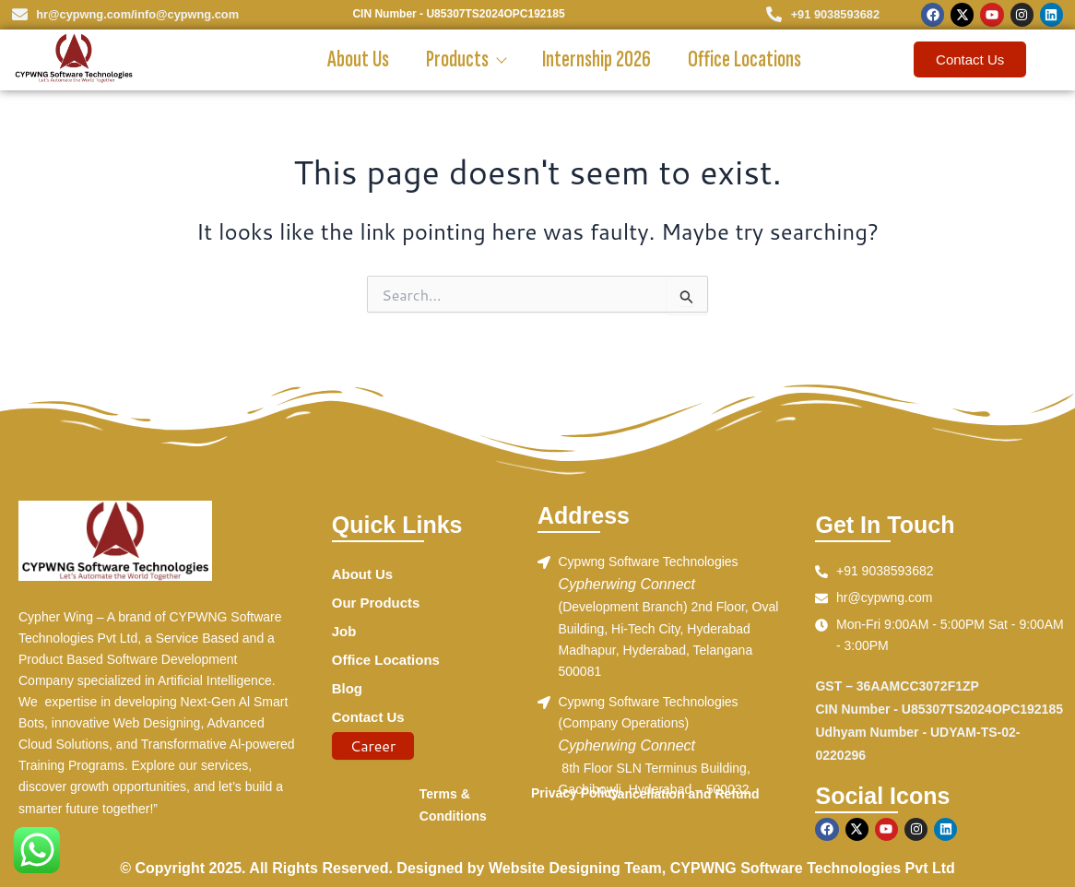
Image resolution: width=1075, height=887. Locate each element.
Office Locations (744, 59)
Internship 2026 (596, 59)
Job (345, 634)
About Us (358, 59)
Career (373, 751)
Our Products (379, 604)
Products (465, 59)
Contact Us (370, 722)
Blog (348, 693)
